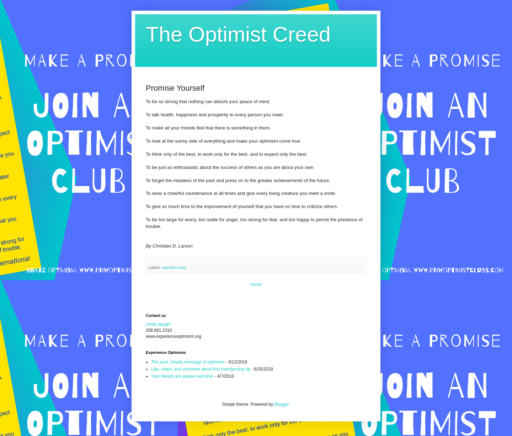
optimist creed (174, 267)
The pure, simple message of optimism (187, 362)
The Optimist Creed (238, 34)
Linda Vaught (158, 324)
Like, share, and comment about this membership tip (200, 369)
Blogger (281, 404)
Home (256, 284)
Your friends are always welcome (182, 376)
